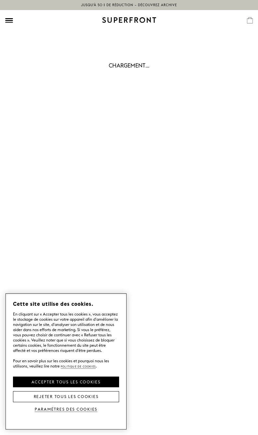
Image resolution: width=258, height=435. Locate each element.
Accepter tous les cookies (65, 381)
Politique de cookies (78, 366)
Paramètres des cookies (66, 409)
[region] (66, 361)
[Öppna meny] (9, 20)
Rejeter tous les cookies (66, 396)
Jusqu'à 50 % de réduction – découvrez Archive (129, 5)
